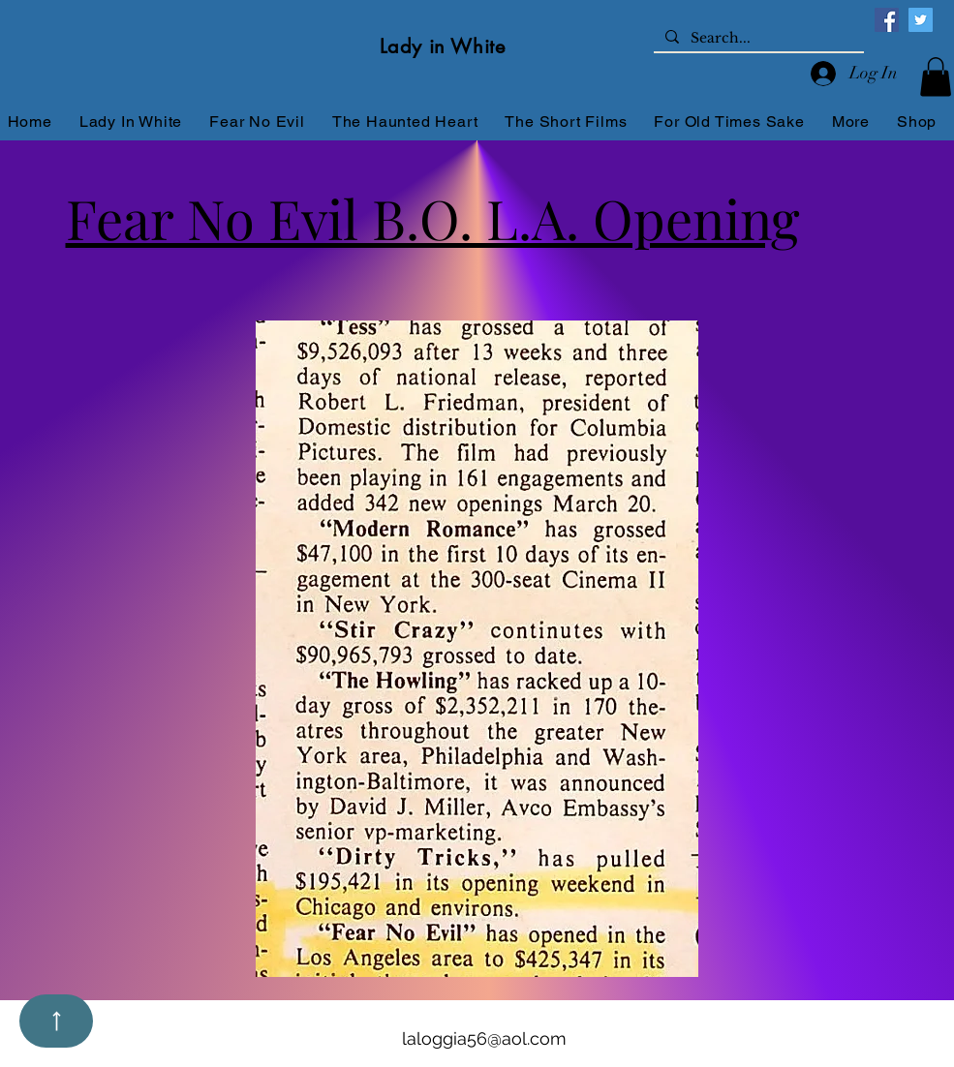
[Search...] (757, 38)
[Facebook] (887, 20)
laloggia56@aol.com (484, 1038)
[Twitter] (920, 20)
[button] (935, 77)
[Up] (56, 1021)
